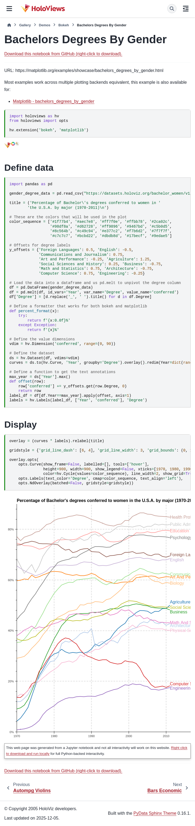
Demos (44, 25)
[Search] (171, 8)
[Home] (9, 25)
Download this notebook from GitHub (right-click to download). (63, 54)
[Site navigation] (9, 8)
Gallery (25, 25)
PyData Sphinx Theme (154, 813)
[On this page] (186, 8)
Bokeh (63, 25)
